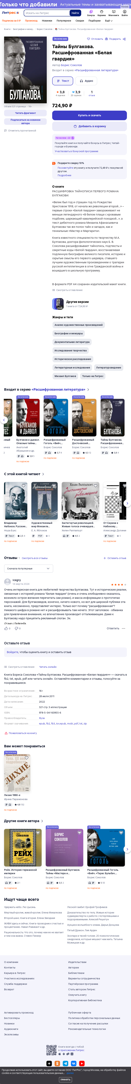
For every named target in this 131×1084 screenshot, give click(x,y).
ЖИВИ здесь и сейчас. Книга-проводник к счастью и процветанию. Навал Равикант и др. (33, 925)
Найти (75, 13)
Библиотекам (76, 973)
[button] (25, 113)
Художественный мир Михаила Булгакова (41, 524)
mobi (70, 723)
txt (80, 723)
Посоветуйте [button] (65, 167)
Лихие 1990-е (12, 795)
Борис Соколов (53, 447)
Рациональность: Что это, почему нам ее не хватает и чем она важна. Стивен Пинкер (34, 934)
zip (85, 723)
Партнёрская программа (83, 983)
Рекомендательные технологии (87, 1029)
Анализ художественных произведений (79, 324)
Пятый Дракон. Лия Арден (82, 930)
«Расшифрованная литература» (97, 70)
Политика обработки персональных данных (94, 1018)
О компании (11, 962)
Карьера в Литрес (14, 973)
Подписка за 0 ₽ (11, 20)
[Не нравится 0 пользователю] (18, 628)
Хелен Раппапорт (72, 530)
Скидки (80, 20)
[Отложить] (8, 402)
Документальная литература (72, 342)
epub (42, 723)
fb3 (53, 723)
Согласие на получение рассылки (88, 1023)
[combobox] (46, 13)
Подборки (95, 20)
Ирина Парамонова (15, 799)
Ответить (113, 628)
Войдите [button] (12, 652)
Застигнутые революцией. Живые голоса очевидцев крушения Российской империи (78, 524)
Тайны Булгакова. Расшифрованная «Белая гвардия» (111, 441)
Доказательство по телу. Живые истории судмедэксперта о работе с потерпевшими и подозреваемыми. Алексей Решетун (93, 916)
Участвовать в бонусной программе (76, 151)
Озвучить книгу (77, 994)
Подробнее (64, 175)
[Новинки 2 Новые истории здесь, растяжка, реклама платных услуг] (65, 4)
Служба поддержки (15, 983)
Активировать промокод (18, 1012)
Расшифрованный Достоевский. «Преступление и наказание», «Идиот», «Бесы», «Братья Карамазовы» (83, 441)
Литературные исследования (72, 367)
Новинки (47, 20)
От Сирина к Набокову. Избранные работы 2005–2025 (115, 524)
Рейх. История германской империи (20, 871)
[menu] (28, 568)
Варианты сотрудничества (84, 978)
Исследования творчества (71, 350)
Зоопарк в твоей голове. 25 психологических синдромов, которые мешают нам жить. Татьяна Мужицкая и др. (95, 939)
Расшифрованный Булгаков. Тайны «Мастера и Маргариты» (63, 871)
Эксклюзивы (11, 1034)
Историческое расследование (73, 359)
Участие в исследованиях (19, 978)
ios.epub (61, 723)
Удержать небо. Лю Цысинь (19, 907)
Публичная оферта (79, 1012)
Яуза (42, 718)
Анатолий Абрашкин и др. (25, 449)
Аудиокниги (11, 1029)
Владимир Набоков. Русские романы (14, 524)
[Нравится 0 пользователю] (8, 628)
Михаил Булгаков (65, 376)
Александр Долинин (115, 530)
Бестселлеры (12, 1018)
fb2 (48, 723)
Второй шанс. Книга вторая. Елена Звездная (29, 918)
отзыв (92, 95)
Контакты (9, 967)
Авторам (73, 967)
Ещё (107, 20)
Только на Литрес (92, 376)
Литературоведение (108, 367)
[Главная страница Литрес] (10, 13)
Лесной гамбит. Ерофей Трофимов (87, 907)
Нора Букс (10, 530)
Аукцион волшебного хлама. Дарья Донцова (93, 924)
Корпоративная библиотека (85, 1000)
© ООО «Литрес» (65, 1075)
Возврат (9, 989)
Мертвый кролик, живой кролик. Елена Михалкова (33, 912)
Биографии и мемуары (69, 333)
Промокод (31, 20)
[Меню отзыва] (123, 628)
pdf (76, 723)
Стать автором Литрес (81, 989)
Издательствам (77, 962)
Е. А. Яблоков (39, 530)
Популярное (64, 20)
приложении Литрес (72, 1050)
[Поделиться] (125, 39)
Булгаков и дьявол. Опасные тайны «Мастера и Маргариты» (28, 441)
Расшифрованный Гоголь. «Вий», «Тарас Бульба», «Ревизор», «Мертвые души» (55, 441)
